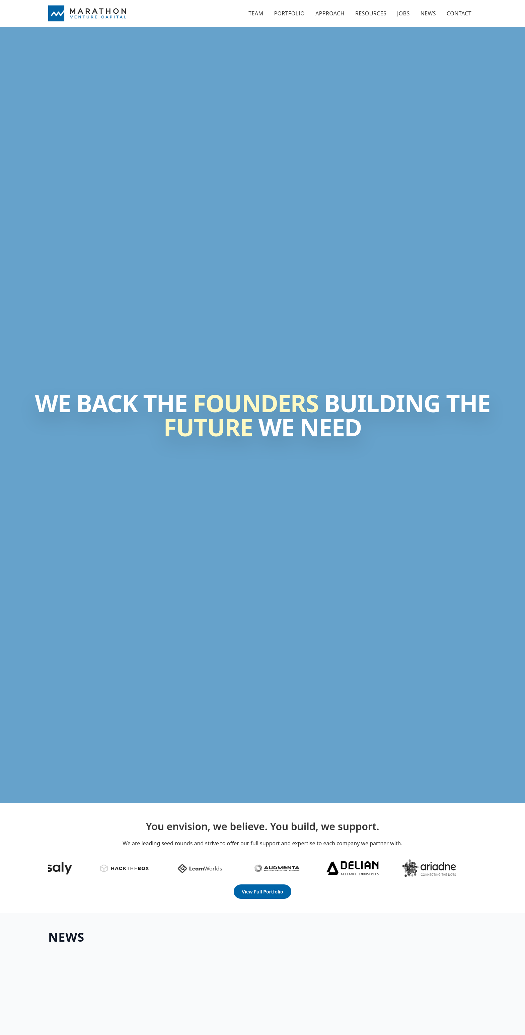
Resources (370, 13)
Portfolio (289, 13)
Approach (330, 13)
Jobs (403, 13)
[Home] (87, 13)
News (428, 13)
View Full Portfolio (262, 891)
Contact (459, 13)
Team (255, 13)
